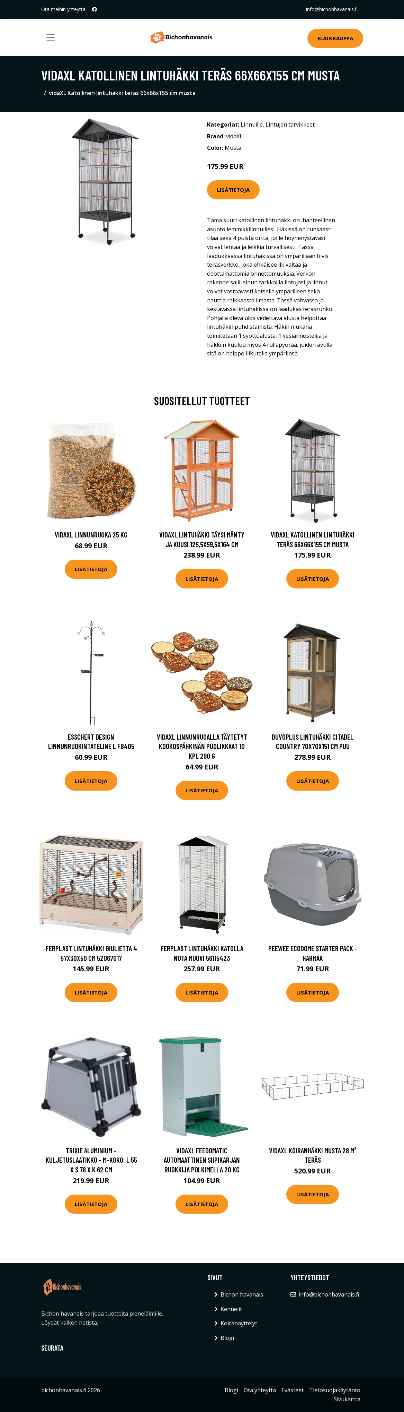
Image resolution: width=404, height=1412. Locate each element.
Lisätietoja (233, 189)
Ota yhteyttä (260, 1390)
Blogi (227, 1338)
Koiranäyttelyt (239, 1323)
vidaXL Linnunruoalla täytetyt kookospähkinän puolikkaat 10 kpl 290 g (202, 746)
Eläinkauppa (335, 38)
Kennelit (231, 1309)
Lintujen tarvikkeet (290, 124)
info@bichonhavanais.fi (332, 9)
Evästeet (292, 1390)
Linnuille (252, 124)
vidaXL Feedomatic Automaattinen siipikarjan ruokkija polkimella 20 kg (202, 1160)
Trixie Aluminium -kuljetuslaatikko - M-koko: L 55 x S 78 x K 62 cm (91, 1160)
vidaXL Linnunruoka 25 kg (91, 534)
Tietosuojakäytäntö (334, 1390)
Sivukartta (347, 1399)
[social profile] (94, 9)
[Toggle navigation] (50, 37)
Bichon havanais (242, 1294)
